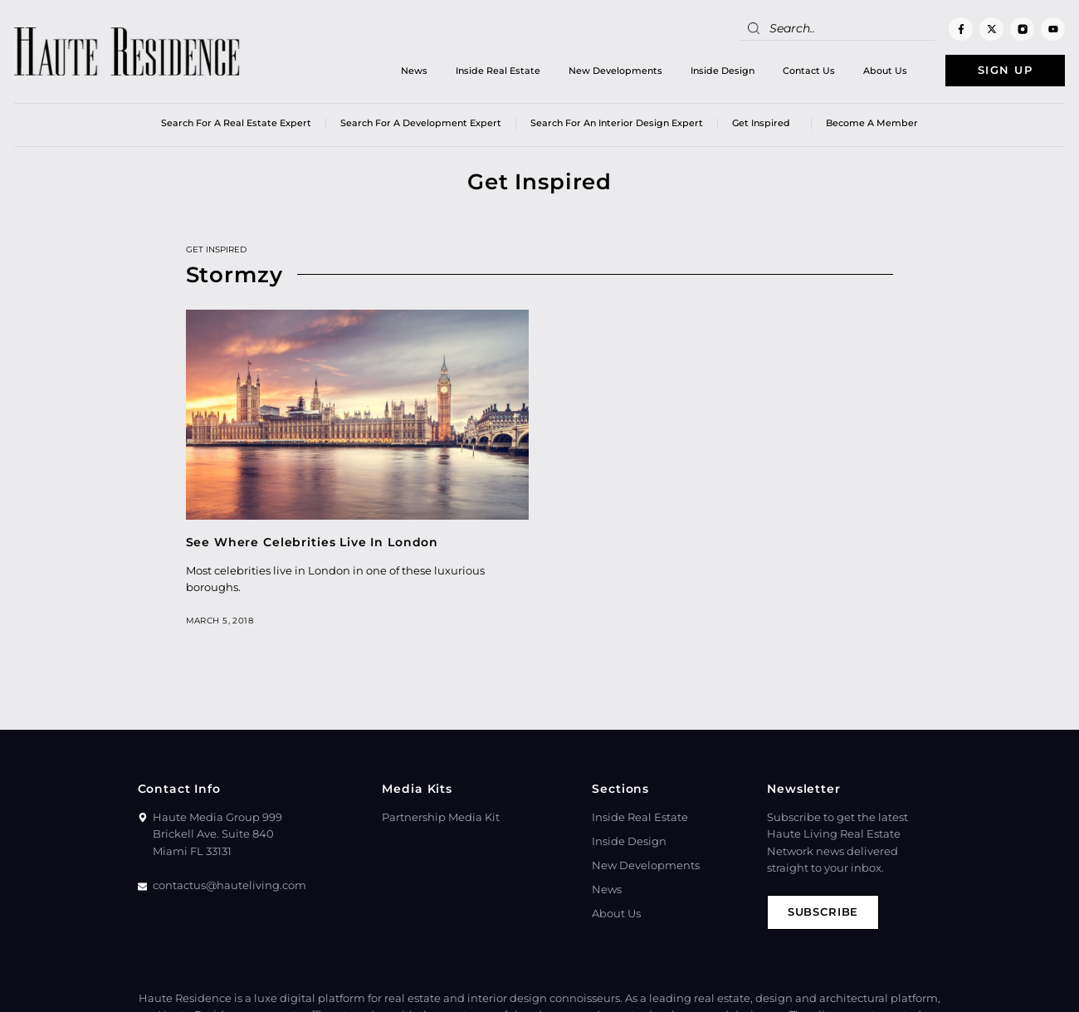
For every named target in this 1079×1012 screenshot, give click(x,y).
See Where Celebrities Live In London (312, 542)
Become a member (872, 124)
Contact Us (807, 70)
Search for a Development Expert (420, 124)
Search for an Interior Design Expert (616, 124)
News (412, 70)
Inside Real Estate (496, 70)
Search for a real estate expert (236, 124)
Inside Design (721, 70)
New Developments (614, 70)
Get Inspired (765, 124)
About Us (884, 70)
